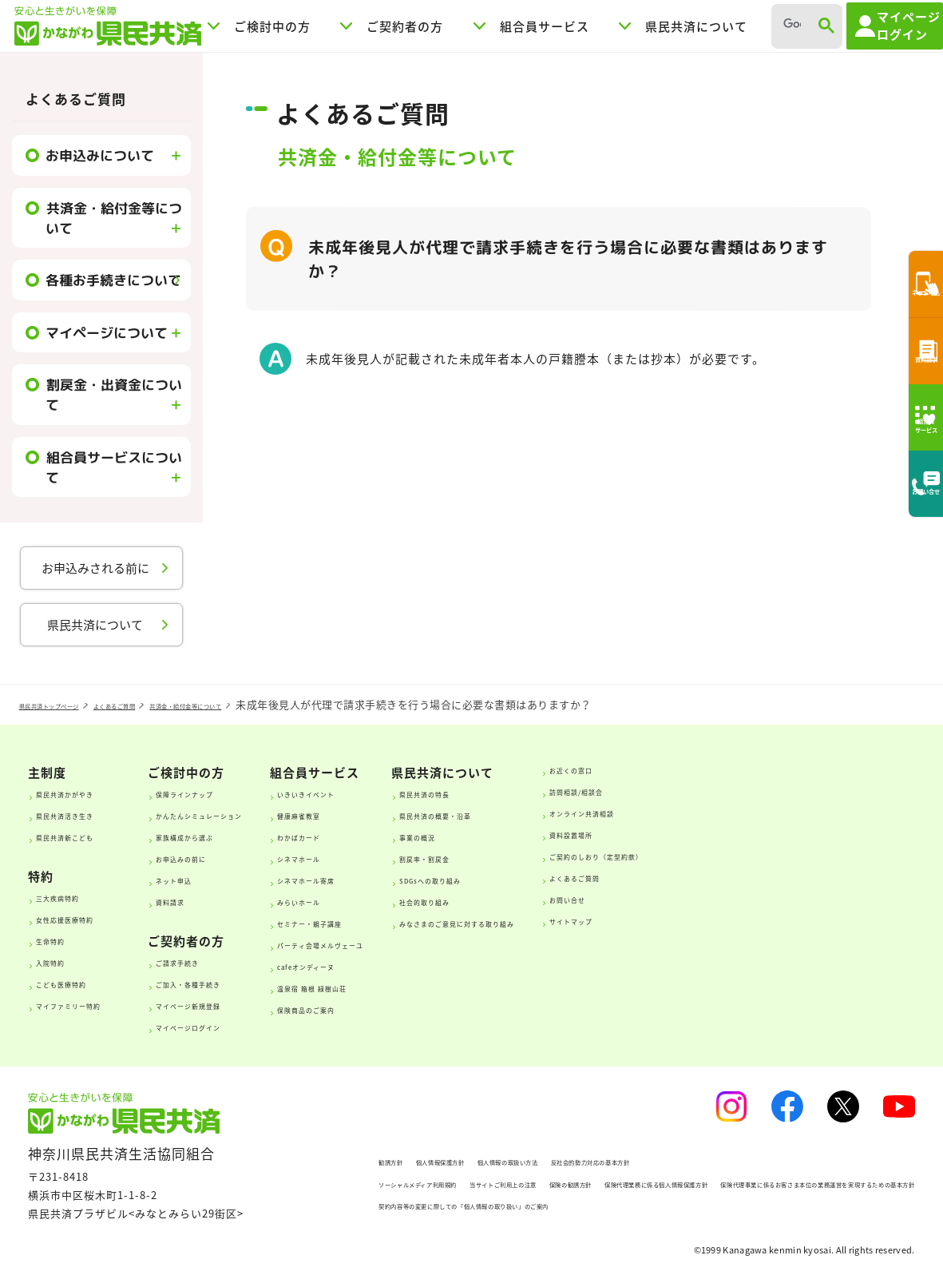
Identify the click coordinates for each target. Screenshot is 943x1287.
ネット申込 (216, 879)
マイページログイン (240, 1026)
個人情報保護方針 (403, 1160)
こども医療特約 (83, 983)
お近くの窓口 (802, 769)
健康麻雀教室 (400, 814)
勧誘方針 (315, 1160)
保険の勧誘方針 (638, 1182)
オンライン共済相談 (820, 812)
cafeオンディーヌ (412, 965)
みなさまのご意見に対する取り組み (638, 922)
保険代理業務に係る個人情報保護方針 (791, 1182)
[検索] (788, 24)
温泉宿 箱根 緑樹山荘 (421, 987)
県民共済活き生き (89, 814)
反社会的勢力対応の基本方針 (672, 1160)
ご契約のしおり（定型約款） (844, 855)
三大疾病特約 (77, 896)
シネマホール (400, 857)
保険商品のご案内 (412, 1008)
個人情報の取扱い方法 (524, 1160)
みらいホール (400, 900)
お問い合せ (796, 898)
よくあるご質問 (76, 99)
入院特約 (65, 961)
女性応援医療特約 (89, 918)
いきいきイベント (412, 792)
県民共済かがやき (89, 792)
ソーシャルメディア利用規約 (364, 1182)
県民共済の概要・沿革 (602, 814)
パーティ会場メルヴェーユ (435, 943)
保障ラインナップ (234, 792)
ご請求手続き (222, 961)
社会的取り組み (584, 900)
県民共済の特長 (584, 792)
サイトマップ (802, 920)
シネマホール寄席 (412, 879)
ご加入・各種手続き (240, 983)
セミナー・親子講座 (418, 922)
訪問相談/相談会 (811, 790)
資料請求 (210, 900)
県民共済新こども (89, 836)
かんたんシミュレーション (258, 814)
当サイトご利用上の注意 (517, 1182)
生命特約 (65, 939)
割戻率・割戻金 (584, 857)
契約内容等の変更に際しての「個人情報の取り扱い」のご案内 (446, 1225)
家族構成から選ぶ (234, 836)
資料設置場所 (802, 833)
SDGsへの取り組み (593, 879)
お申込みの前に (228, 857)
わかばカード (400, 836)
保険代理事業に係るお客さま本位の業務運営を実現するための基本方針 (467, 1204)
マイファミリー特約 (95, 1004)
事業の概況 (572, 836)
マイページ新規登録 (240, 1004)
